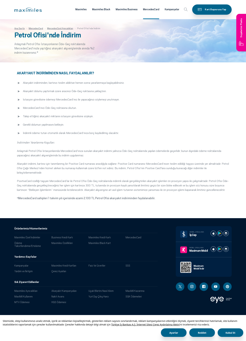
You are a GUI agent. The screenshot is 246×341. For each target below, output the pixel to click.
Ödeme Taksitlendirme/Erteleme (27, 244)
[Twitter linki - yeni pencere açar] (180, 286)
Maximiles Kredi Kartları (63, 265)
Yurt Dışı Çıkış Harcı (98, 296)
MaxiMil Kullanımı (23, 296)
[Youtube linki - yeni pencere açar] (215, 286)
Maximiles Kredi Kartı (99, 237)
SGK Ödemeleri (134, 296)
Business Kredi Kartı (62, 237)
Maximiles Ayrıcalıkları (25, 290)
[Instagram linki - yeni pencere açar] (192, 286)
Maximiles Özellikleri (62, 243)
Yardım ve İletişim (23, 271)
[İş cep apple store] (213, 233)
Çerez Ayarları (58, 271)
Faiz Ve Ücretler (96, 265)
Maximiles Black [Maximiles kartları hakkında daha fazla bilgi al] (101, 9)
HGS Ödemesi (58, 302)
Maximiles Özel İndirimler (27, 237)
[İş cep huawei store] (226, 233)
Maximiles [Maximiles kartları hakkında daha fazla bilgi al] (81, 9)
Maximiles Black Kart (99, 243)
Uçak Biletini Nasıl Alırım (101, 290)
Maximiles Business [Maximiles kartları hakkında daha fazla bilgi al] (127, 9)
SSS (128, 265)
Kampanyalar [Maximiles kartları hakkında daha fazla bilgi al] (172, 9)
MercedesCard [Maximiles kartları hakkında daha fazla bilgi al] (151, 9)
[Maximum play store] (219, 249)
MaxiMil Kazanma (135, 290)
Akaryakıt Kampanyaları (64, 290)
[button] (28, 10)
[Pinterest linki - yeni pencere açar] (227, 286)
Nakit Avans (57, 296)
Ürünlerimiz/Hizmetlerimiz (30, 228)
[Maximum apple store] (213, 249)
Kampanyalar (21, 265)
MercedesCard (133, 237)
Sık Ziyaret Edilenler (26, 282)
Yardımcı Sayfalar (25, 256)
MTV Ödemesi (22, 302)
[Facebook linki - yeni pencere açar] (204, 286)
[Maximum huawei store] (226, 249)
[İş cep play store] (219, 233)
